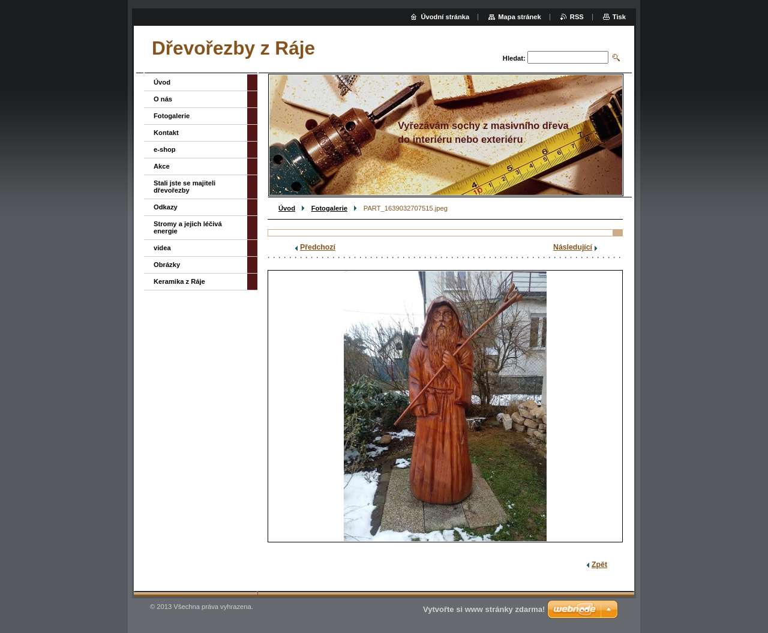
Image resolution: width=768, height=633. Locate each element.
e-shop (165, 149)
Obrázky (167, 264)
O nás (163, 99)
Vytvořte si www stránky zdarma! (484, 609)
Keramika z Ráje (179, 281)
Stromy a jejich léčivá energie (188, 227)
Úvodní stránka (445, 16)
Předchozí (317, 247)
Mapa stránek (519, 16)
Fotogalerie (329, 208)
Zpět (599, 564)
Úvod (286, 208)
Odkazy (166, 207)
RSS (577, 16)
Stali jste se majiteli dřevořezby (184, 186)
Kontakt (166, 132)
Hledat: (514, 58)
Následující (572, 247)
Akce (162, 166)
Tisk (619, 16)
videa (162, 247)
